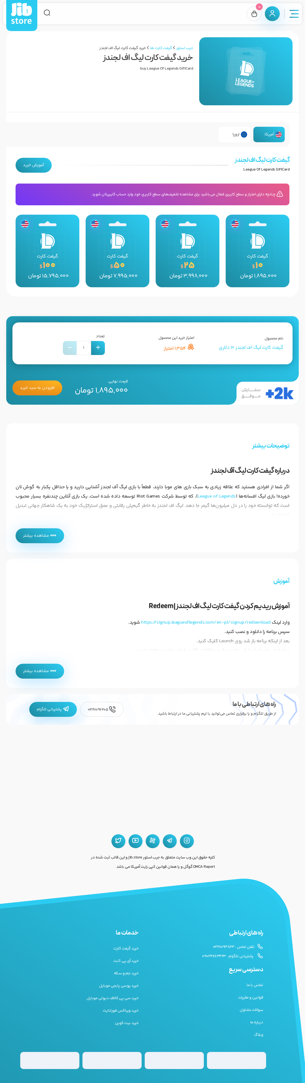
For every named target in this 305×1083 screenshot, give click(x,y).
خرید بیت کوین (127, 1023)
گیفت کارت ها (161, 48)
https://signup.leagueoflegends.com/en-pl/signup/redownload (205, 622)
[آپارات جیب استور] (153, 841)
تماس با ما (254, 985)
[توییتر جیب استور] (118, 841)
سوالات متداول (251, 1010)
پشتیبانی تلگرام (53, 709)
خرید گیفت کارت (125, 948)
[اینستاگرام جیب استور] (187, 841)
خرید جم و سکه (126, 973)
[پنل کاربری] (272, 13)
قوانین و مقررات (250, 997)
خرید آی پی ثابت (126, 961)
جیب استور (184, 48)
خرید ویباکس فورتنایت (120, 1011)
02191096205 (102, 709)
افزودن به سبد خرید (37, 388)
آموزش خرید (33, 165)
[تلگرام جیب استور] (170, 841)
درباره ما (256, 1022)
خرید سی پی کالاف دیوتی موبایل (112, 998)
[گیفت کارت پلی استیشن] (112, 1060)
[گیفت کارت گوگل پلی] (174, 1060)
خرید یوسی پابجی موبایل (118, 986)
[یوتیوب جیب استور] (136, 841)
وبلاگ (258, 1035)
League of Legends (216, 496)
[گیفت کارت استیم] (49, 1060)
